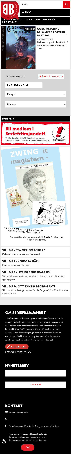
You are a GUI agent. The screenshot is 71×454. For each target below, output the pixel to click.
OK (28, 447)
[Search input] (42, 4)
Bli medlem (19, 347)
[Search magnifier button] (66, 4)
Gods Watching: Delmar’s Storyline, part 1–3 (52, 32)
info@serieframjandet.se (19, 412)
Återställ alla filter (52, 76)
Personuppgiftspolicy (18, 352)
